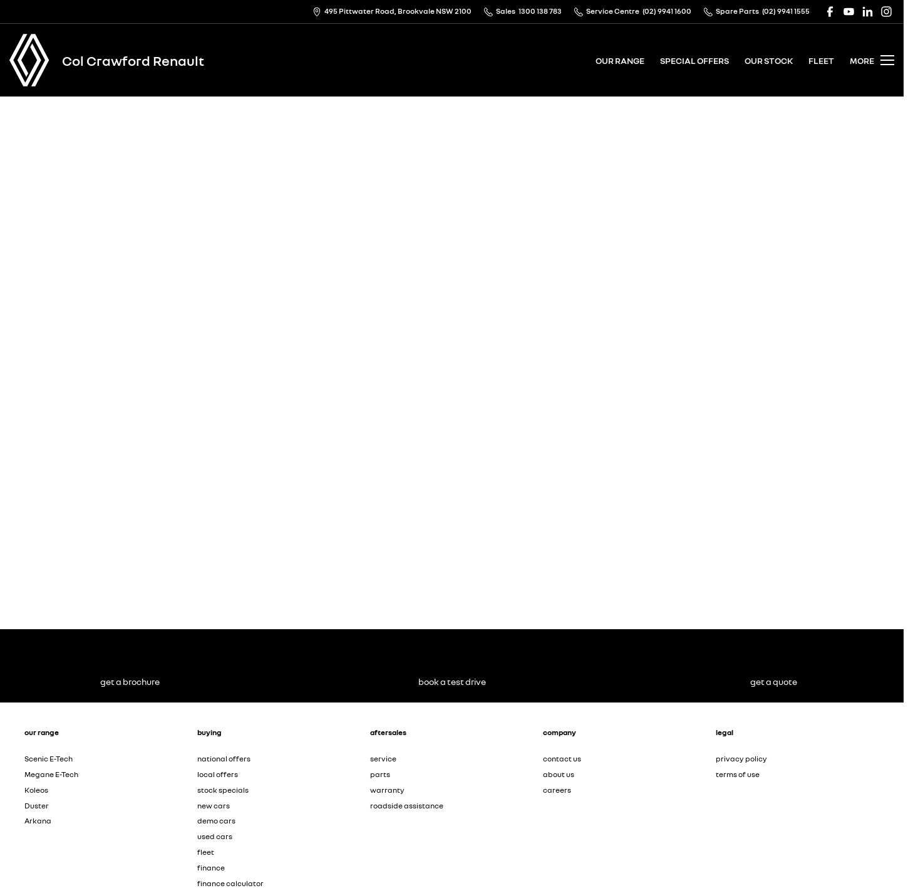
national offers (223, 758)
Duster (36, 805)
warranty (387, 790)
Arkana (37, 820)
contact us (562, 758)
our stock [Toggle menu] (769, 60)
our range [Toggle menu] (620, 60)
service (383, 758)
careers (557, 790)
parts (380, 774)
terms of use (738, 774)
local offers (217, 774)
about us (558, 774)
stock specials (223, 790)
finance (211, 867)
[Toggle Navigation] (872, 60)
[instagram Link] (886, 11)
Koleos (36, 790)
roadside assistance (406, 805)
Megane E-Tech (51, 774)
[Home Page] (29, 60)
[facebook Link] (830, 11)
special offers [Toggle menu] (694, 60)
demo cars (216, 820)
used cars (214, 836)
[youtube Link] (849, 11)
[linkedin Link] (867, 11)
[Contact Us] (392, 11)
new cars (213, 805)
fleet (821, 60)
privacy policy (741, 758)
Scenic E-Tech (48, 758)
